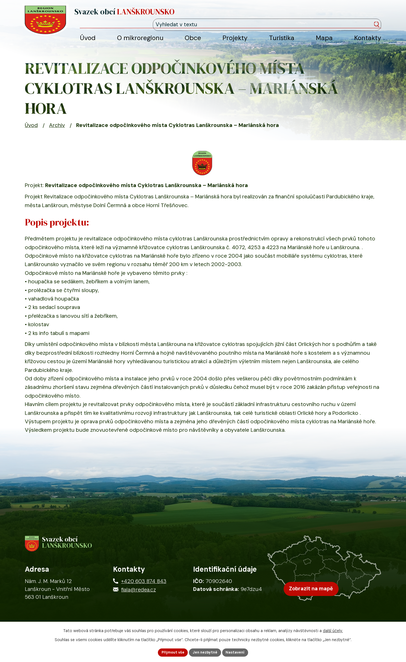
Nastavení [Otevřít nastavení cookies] (238, 651)
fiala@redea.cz (138, 599)
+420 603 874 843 (143, 590)
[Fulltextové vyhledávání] (355, 16)
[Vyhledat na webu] (378, 17)
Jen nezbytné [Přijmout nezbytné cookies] (205, 651)
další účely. (333, 629)
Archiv (57, 131)
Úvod (31, 131)
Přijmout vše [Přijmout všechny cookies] (170, 651)
